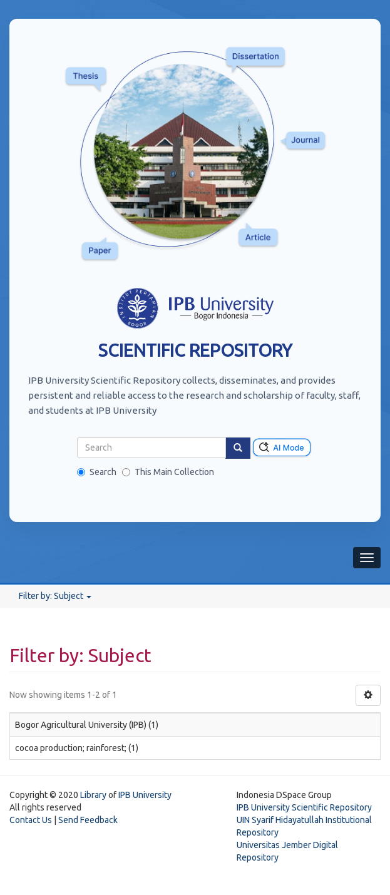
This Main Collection (168, 472)
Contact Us (30, 820)
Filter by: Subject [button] (55, 596)
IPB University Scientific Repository (304, 807)
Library (93, 795)
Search (96, 472)
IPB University (145, 795)
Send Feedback (88, 820)
